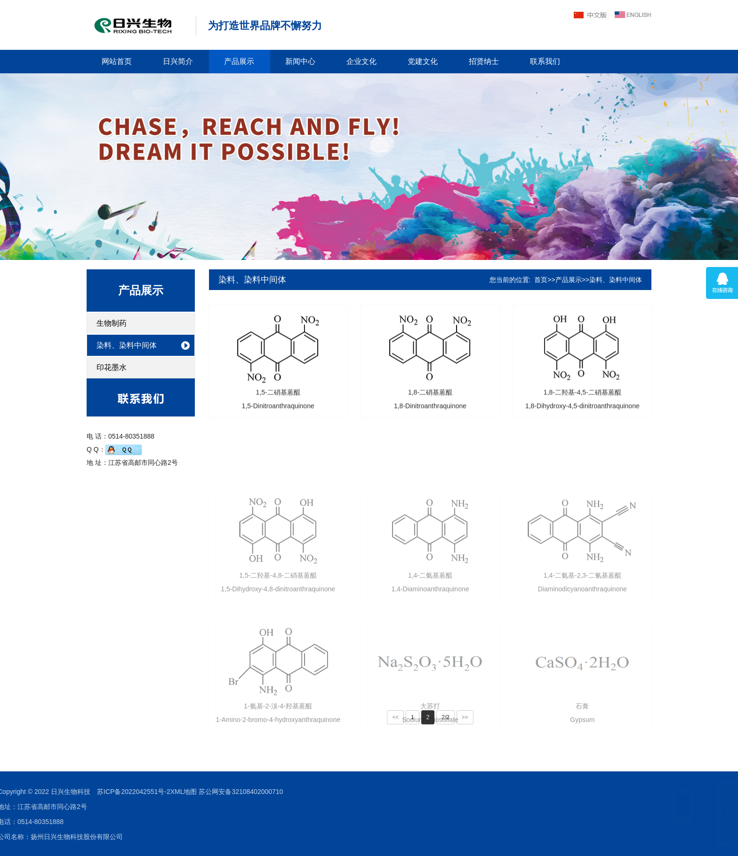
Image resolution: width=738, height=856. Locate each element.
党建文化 (423, 61)
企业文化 (361, 61)
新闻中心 (300, 61)
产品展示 (239, 61)
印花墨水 (111, 367)
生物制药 (111, 323)
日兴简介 (178, 61)
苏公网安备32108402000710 (128, 791)
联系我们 (545, 61)
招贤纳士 (484, 61)
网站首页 (117, 61)
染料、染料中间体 (126, 345)
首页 (540, 279)
